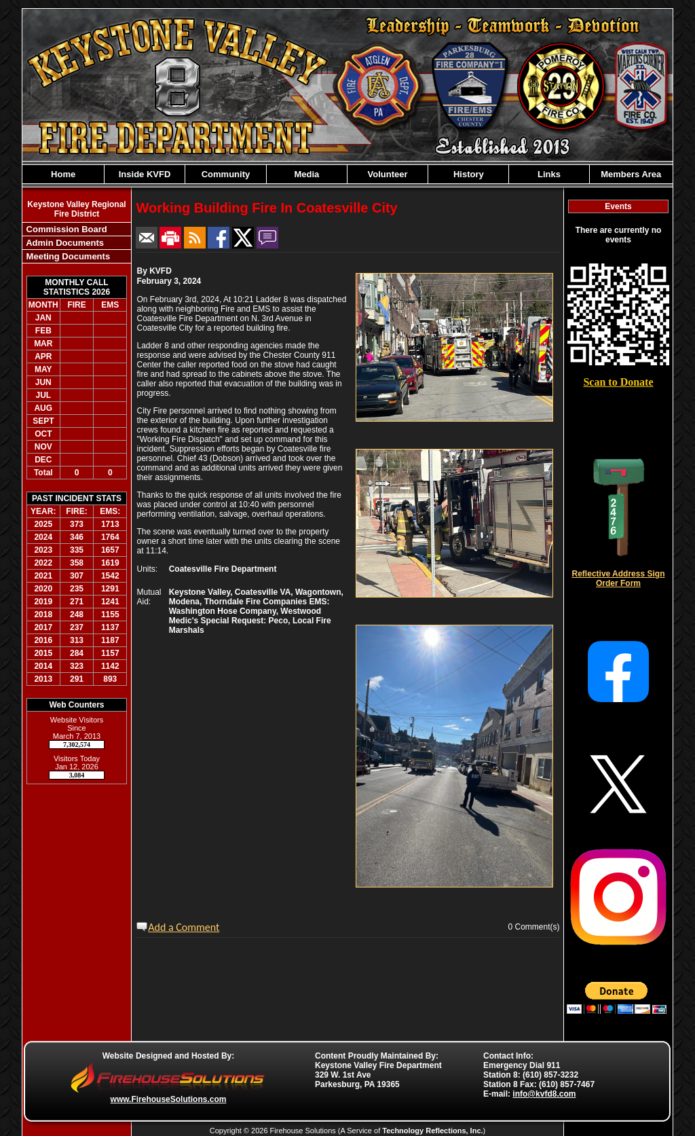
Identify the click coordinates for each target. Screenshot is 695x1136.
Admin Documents (64, 243)
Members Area (631, 174)
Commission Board (65, 229)
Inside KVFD (145, 174)
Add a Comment (183, 927)
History (468, 174)
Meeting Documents (67, 256)
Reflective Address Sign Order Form (618, 578)
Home (63, 174)
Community (226, 174)
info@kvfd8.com (544, 1094)
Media (307, 174)
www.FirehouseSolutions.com (169, 1099)
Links (549, 174)
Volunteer (388, 174)
